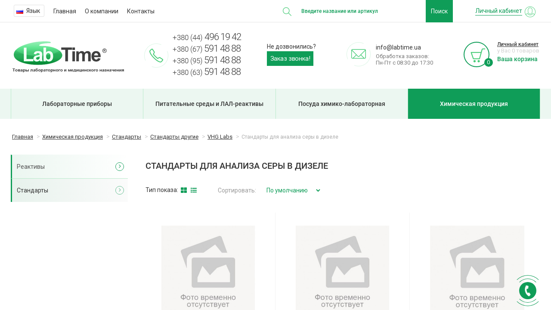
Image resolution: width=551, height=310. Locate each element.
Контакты (141, 11)
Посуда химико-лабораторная (341, 103)
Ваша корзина (517, 59)
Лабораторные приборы (77, 103)
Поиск (439, 11)
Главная (64, 11)
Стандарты (32, 190)
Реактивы (31, 166)
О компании (101, 11)
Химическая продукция (474, 103)
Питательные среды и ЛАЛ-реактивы (209, 103)
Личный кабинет (518, 44)
